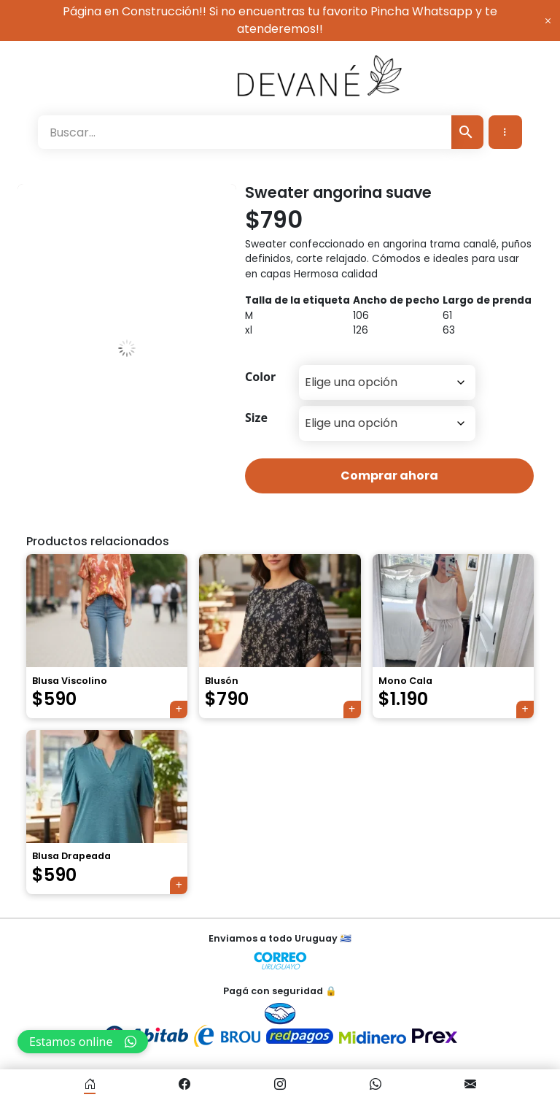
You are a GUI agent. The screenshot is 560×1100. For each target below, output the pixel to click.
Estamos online (82, 1042)
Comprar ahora (389, 475)
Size (256, 417)
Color (260, 377)
